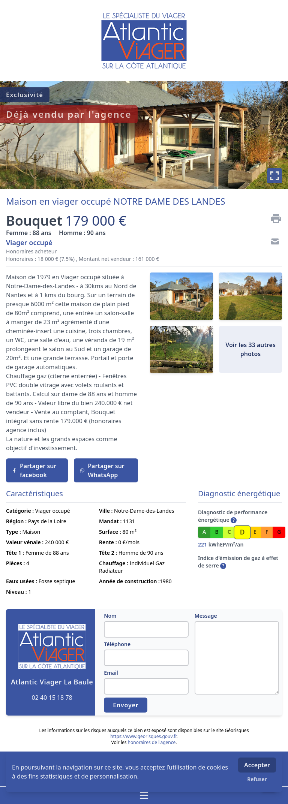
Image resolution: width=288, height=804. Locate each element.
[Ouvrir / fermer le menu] (144, 795)
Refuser (257, 779)
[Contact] (273, 243)
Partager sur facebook (34, 470)
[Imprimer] (273, 219)
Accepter (257, 765)
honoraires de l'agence (152, 742)
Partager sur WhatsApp (102, 470)
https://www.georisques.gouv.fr (143, 736)
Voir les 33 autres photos (250, 349)
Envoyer (125, 705)
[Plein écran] (274, 175)
